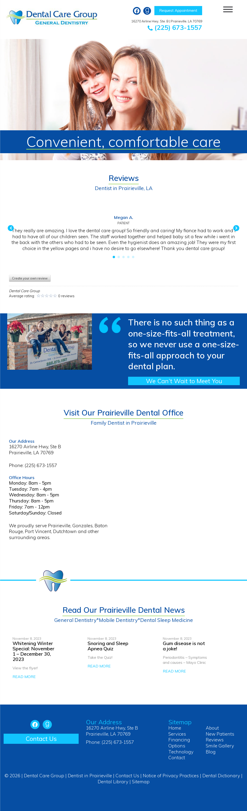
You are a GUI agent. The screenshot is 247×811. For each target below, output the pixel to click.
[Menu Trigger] (228, 9)
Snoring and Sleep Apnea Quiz (108, 646)
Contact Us (41, 738)
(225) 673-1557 (175, 27)
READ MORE (24, 676)
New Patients (220, 734)
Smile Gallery (220, 746)
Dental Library (113, 782)
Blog (211, 752)
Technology (180, 752)
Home (174, 728)
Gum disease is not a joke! (184, 646)
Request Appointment (178, 10)
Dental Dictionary (221, 775)
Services (177, 734)
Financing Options (179, 743)
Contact (176, 757)
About (212, 728)
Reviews (215, 740)
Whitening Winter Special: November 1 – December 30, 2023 (34, 651)
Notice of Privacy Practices (171, 775)
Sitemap (141, 782)
